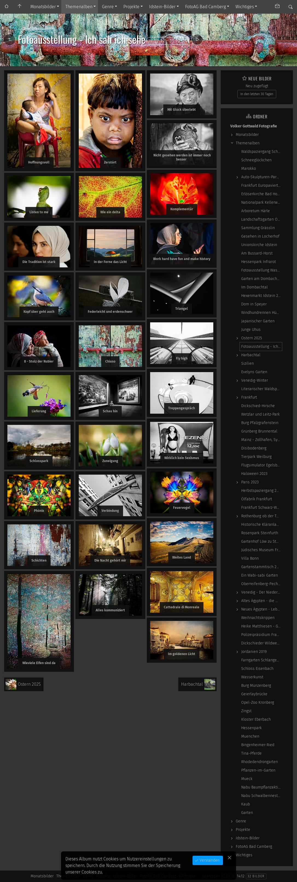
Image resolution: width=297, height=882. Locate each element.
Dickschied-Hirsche (258, 406)
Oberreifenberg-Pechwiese (261, 584)
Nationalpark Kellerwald (261, 202)
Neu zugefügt (257, 86)
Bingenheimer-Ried (257, 745)
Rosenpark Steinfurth (259, 533)
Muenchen (250, 736)
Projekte (131, 6)
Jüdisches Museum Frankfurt (261, 550)
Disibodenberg (253, 448)
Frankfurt (249, 397)
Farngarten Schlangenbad (261, 660)
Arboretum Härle (255, 211)
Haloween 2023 (254, 473)
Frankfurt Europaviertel (261, 185)
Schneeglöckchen (256, 160)
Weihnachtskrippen (258, 617)
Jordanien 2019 (254, 651)
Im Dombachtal (254, 287)
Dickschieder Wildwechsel (261, 643)
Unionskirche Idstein (259, 245)
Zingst (246, 711)
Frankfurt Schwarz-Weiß (261, 507)
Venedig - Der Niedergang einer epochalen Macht (261, 592)
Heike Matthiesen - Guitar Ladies (261, 626)
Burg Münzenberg (256, 685)
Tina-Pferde (251, 753)
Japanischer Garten (258, 321)
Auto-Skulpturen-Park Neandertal (261, 177)
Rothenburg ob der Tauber (261, 516)
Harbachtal (250, 355)
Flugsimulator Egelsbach (261, 465)
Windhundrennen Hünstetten (261, 312)
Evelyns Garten (254, 372)
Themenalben (78, 6)
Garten (247, 812)
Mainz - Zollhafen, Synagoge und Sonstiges (261, 439)
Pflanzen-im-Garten (258, 770)
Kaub (245, 804)
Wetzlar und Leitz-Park (260, 414)
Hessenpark (251, 728)
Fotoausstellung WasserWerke (261, 270)
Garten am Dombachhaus (261, 278)
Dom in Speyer (254, 304)
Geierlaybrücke (254, 694)
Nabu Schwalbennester (261, 795)
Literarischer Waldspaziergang (261, 389)
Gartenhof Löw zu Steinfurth (261, 541)
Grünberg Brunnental (259, 431)
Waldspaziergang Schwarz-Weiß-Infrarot (261, 151)
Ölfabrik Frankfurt (256, 499)
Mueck (246, 778)
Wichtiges (244, 6)
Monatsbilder (43, 6)
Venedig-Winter (254, 380)
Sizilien (247, 363)
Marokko (248, 168)
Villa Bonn (250, 558)
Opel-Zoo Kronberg (257, 702)
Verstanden (209, 860)
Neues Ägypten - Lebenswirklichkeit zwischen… (261, 609)
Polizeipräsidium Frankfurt (261, 634)
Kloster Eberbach (256, 719)
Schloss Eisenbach (257, 668)
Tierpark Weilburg (256, 456)
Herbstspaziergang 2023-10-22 (261, 490)
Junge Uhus (251, 329)
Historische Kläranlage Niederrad (261, 524)
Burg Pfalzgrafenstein (259, 422)
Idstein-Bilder (162, 6)
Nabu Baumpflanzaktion (261, 787)
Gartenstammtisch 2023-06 (261, 567)
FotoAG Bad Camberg (205, 6)
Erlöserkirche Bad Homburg (261, 194)
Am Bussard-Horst (257, 253)
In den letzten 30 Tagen (256, 94)
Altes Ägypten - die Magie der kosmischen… (261, 600)
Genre (108, 6)
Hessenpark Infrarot (258, 261)
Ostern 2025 (251, 338)
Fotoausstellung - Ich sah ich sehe (261, 346)
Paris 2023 (250, 482)
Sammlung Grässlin (258, 228)
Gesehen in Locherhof (260, 236)
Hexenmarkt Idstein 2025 (261, 295)
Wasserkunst (252, 677)
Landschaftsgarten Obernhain (261, 219)
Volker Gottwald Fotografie (253, 126)
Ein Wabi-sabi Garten (259, 575)
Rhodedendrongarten (259, 762)
